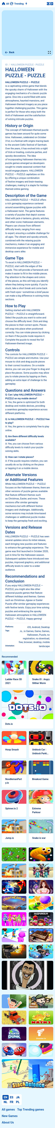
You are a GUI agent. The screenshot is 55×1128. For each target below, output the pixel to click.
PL (18, 1102)
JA (18, 1097)
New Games (9, 1116)
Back (9, 52)
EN (5, 1097)
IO (6, 64)
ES (11, 1097)
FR (11, 1102)
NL (5, 1102)
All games (8, 1109)
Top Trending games (30, 1109)
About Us (8, 1122)
